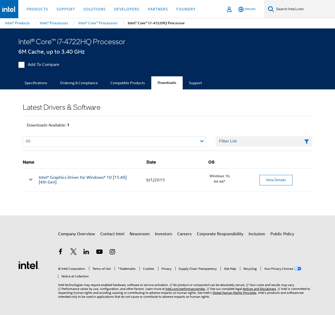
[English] (247, 9)
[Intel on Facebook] (60, 252)
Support (195, 83)
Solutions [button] (94, 9)
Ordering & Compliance (79, 83)
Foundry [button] (186, 9)
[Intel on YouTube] (99, 252)
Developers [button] (126, 9)
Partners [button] (158, 9)
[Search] (271, 9)
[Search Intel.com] (304, 9)
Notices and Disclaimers (259, 289)
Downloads (167, 82)
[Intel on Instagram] (112, 252)
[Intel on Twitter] (73, 252)
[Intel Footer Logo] (28, 264)
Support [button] (66, 9)
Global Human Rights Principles (234, 293)
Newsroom (140, 234)
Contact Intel (112, 234)
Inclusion (257, 234)
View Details (276, 179)
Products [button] (37, 9)
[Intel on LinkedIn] (86, 252)
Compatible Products (127, 83)
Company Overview (76, 234)
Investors (163, 234)
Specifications (36, 83)
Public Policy (282, 234)
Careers (184, 234)
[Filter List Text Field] (264, 141)
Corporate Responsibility (220, 234)
